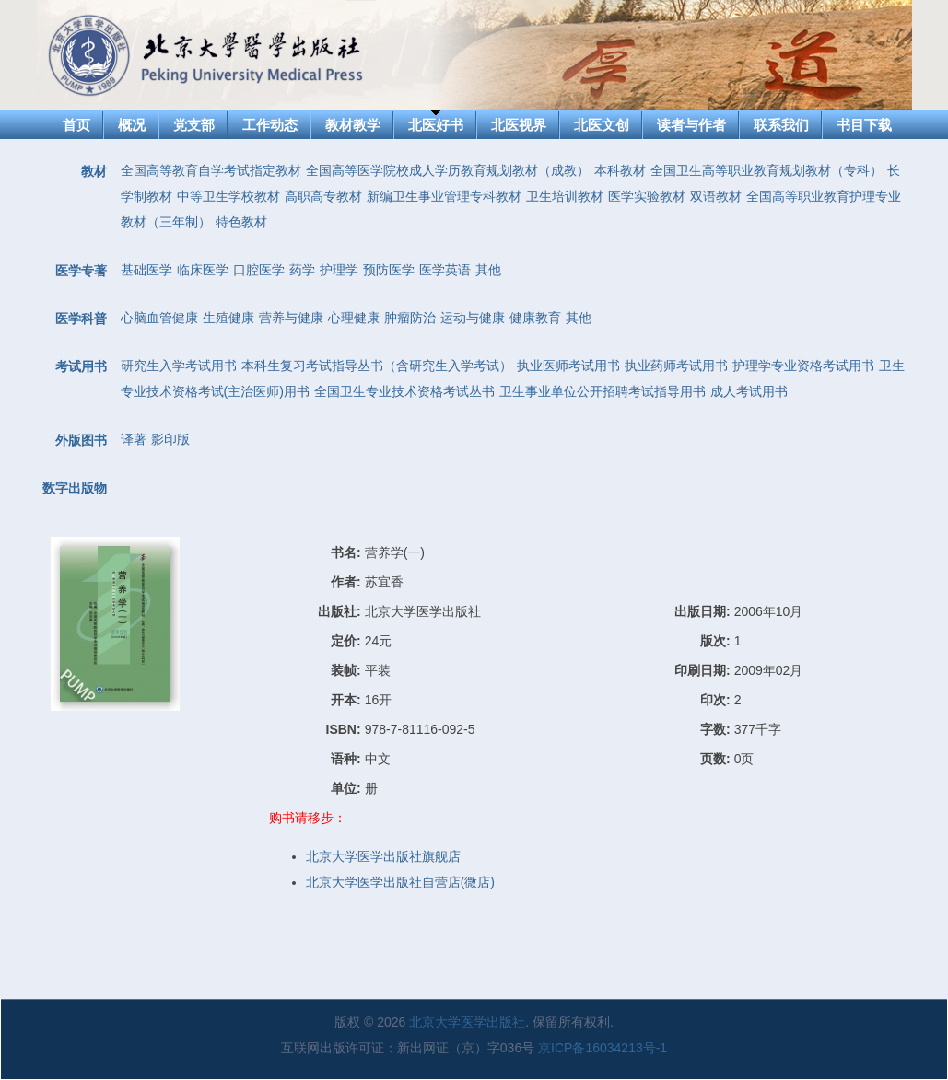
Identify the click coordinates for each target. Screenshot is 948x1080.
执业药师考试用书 (676, 365)
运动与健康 (472, 317)
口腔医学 (259, 269)
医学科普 (81, 318)
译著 (133, 439)
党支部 (194, 125)
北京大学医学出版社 (467, 1022)
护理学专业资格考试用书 (803, 365)
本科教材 (620, 170)
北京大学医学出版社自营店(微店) (400, 882)
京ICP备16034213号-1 (602, 1047)
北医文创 (601, 125)
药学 (302, 269)
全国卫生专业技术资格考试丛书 (404, 391)
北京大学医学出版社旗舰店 (383, 856)
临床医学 (202, 269)
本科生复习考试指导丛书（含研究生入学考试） (376, 365)
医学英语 (445, 269)
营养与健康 (291, 317)
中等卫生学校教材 (228, 196)
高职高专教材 (323, 196)
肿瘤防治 (410, 317)
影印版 (170, 439)
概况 (132, 125)
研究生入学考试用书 (179, 365)
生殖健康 (228, 317)
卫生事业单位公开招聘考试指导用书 (602, 391)
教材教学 (352, 125)
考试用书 (81, 366)
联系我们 (781, 125)
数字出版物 (74, 488)
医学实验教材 (646, 196)
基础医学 (146, 269)
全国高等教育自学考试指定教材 (211, 170)
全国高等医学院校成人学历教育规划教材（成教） (448, 170)
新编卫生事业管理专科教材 (444, 196)
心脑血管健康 (159, 317)
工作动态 (270, 125)
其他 (488, 269)
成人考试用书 (749, 391)
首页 (76, 125)
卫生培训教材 (564, 196)
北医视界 (518, 125)
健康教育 (535, 317)
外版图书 (81, 440)
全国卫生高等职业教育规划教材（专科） (766, 170)
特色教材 (241, 222)
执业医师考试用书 (568, 365)
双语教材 (716, 196)
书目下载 (864, 125)
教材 (94, 171)
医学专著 (81, 270)
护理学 (339, 269)
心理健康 (354, 317)
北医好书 (435, 125)
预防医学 (389, 269)
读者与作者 (691, 125)
